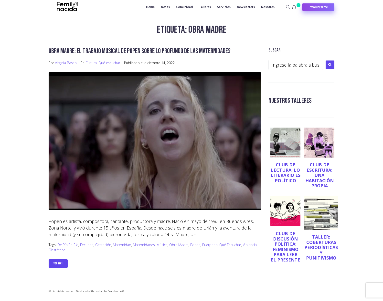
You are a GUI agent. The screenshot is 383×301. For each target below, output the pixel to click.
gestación (103, 244)
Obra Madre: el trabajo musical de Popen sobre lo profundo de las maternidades (140, 51)
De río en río (67, 244)
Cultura (91, 62)
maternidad (122, 244)
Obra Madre (179, 244)
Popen (195, 244)
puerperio (210, 244)
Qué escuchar (109, 62)
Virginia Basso (66, 62)
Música (162, 244)
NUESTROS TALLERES (290, 101)
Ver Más (58, 263)
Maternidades (144, 244)
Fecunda (87, 244)
